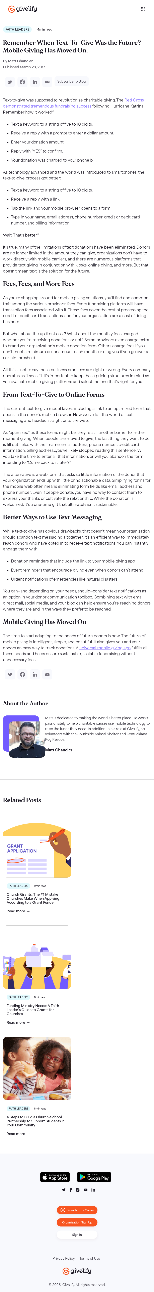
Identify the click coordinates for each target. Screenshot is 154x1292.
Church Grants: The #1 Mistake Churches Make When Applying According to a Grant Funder (33, 898)
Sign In (77, 1234)
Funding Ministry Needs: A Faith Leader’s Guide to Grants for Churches (33, 1010)
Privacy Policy (64, 1258)
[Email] (46, 82)
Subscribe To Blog (71, 81)
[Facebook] (21, 82)
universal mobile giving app (105, 648)
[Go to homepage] (74, 9)
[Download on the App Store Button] (57, 1177)
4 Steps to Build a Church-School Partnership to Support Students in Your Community (36, 1121)
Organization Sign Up (77, 1222)
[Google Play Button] (94, 1177)
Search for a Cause (77, 1210)
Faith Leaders (17, 29)
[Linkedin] (34, 82)
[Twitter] (9, 82)
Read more (16, 911)
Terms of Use (89, 1258)
